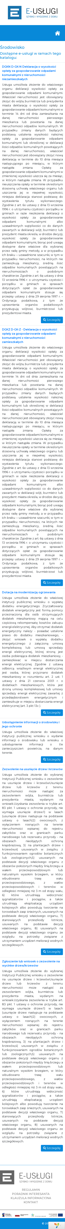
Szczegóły (52, 319)
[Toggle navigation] (57, 33)
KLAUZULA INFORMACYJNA (31, 1198)
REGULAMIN (31, 1189)
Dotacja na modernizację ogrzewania (28, 592)
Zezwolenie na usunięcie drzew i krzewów (32, 769)
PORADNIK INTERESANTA (31, 1194)
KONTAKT (31, 1202)
